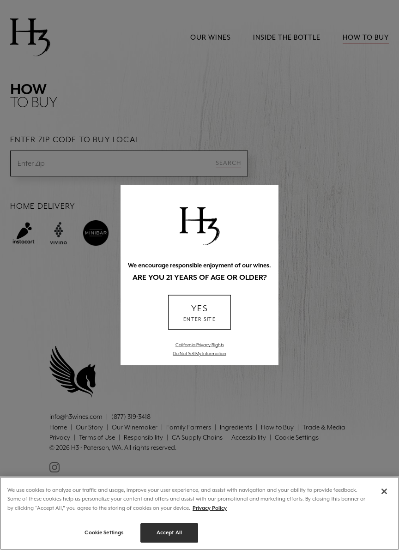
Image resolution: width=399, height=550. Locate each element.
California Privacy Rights (199, 344)
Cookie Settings (104, 533)
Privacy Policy (210, 508)
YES (199, 313)
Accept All (169, 533)
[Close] (384, 491)
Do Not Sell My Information (199, 353)
